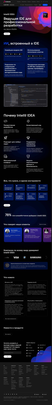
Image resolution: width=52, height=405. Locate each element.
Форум (29, 345)
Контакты (27, 380)
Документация (6, 382)
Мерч (27, 384)
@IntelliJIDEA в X (42, 345)
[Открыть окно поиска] (41, 1)
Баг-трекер (30, 347)
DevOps (20, 374)
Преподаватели (36, 368)
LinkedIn (41, 353)
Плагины (29, 353)
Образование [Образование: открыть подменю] (24, 1)
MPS (27, 372)
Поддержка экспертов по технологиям (21, 384)
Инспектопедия (13, 386)
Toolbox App (13, 374)
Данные (20, 368)
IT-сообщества (21, 379)
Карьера (27, 381)
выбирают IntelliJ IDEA (37, 216)
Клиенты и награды (44, 374)
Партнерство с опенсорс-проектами (21, 381)
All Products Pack (44, 369)
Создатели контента (22, 386)
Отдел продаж (6, 381)
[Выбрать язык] (47, 1)
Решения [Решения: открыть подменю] (29, 1)
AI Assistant (5, 368)
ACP (28, 59)
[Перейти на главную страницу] (7, 1)
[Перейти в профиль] (43, 1)
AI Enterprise (5, 372)
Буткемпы (35, 369)
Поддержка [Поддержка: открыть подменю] (34, 1)
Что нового (22, 4)
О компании (28, 379)
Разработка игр (21, 373)
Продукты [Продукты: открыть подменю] (19, 1)
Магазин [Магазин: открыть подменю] (38, 1)
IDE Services (20, 369)
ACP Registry (15, 293)
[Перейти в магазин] (45, 1)
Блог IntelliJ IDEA (31, 350)
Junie (4, 369)
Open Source (28, 368)
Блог (12, 379)
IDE (11, 368)
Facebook (41, 347)
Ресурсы (35, 4)
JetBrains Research (29, 369)
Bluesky (29, 355)
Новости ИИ (5, 373)
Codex (19, 285)
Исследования (13, 385)
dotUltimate (43, 370)
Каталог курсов (36, 372)
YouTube (41, 350)
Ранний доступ (13, 380)
